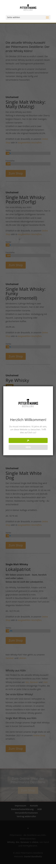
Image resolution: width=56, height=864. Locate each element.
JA (28, 440)
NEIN (28, 447)
